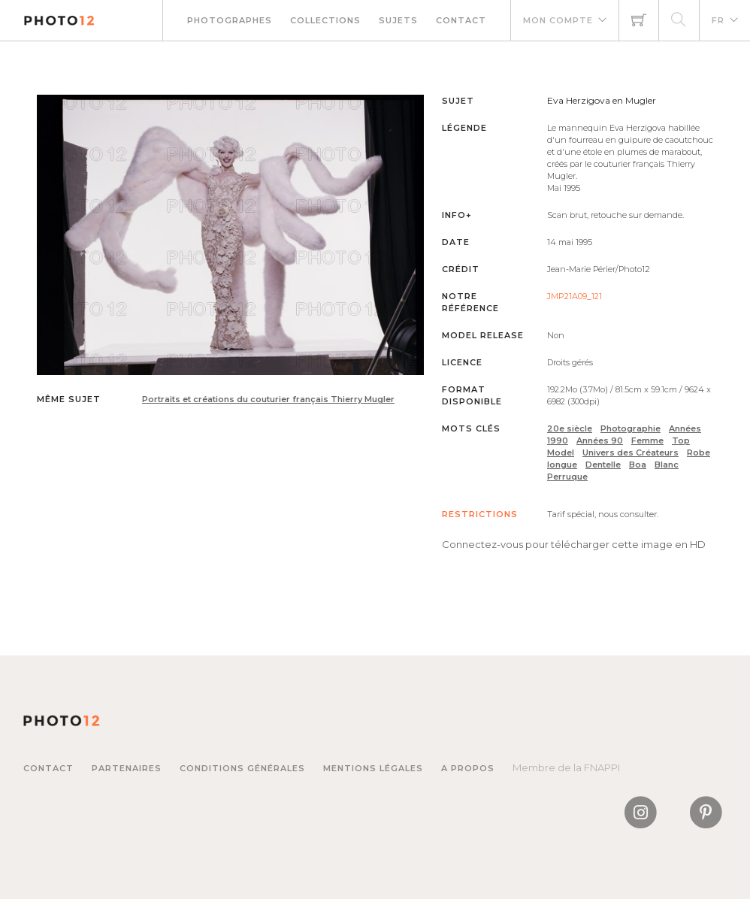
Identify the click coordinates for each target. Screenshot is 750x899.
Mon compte (558, 20)
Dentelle (603, 464)
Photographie (630, 428)
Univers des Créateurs (630, 452)
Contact (461, 20)
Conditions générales (242, 768)
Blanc (667, 464)
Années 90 (599, 440)
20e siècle (569, 428)
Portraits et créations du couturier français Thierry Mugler (268, 399)
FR (718, 20)
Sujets (398, 20)
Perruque (567, 476)
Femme (647, 440)
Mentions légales (373, 768)
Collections (325, 20)
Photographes (229, 20)
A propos (467, 768)
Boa (637, 464)
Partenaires (127, 768)
